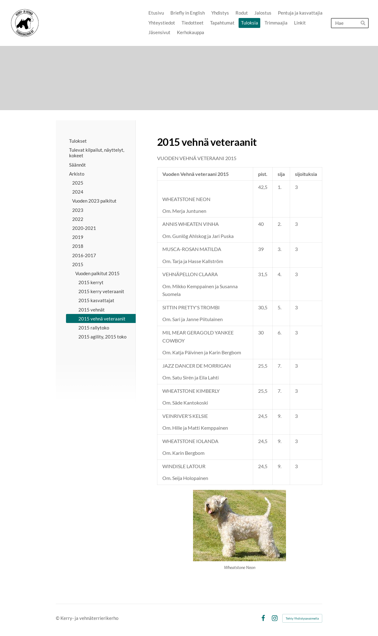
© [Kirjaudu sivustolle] (58, 618)
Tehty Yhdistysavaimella (302, 618)
